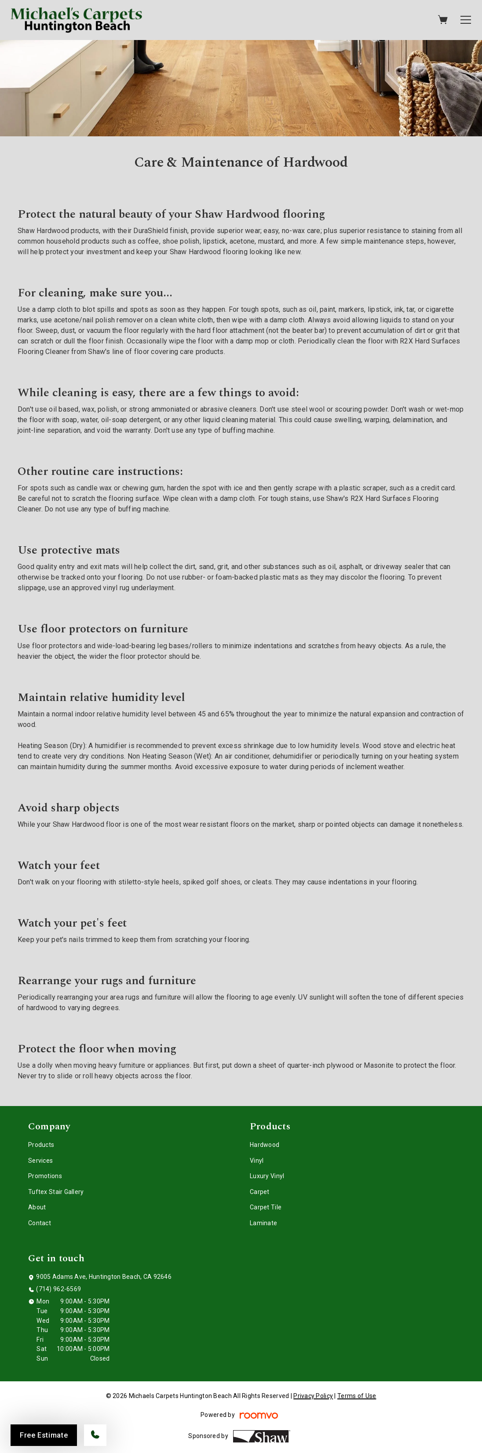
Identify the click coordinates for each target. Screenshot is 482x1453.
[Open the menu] (465, 20)
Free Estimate (44, 1435)
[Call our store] (95, 1435)
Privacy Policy (313, 1395)
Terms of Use (356, 1395)
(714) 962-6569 (58, 1288)
